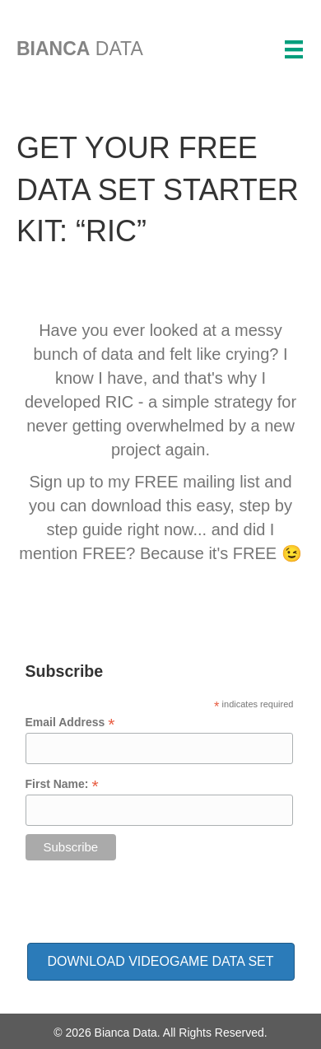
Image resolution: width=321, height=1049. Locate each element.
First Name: (62, 784)
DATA (79, 48)
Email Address (70, 722)
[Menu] (293, 49)
